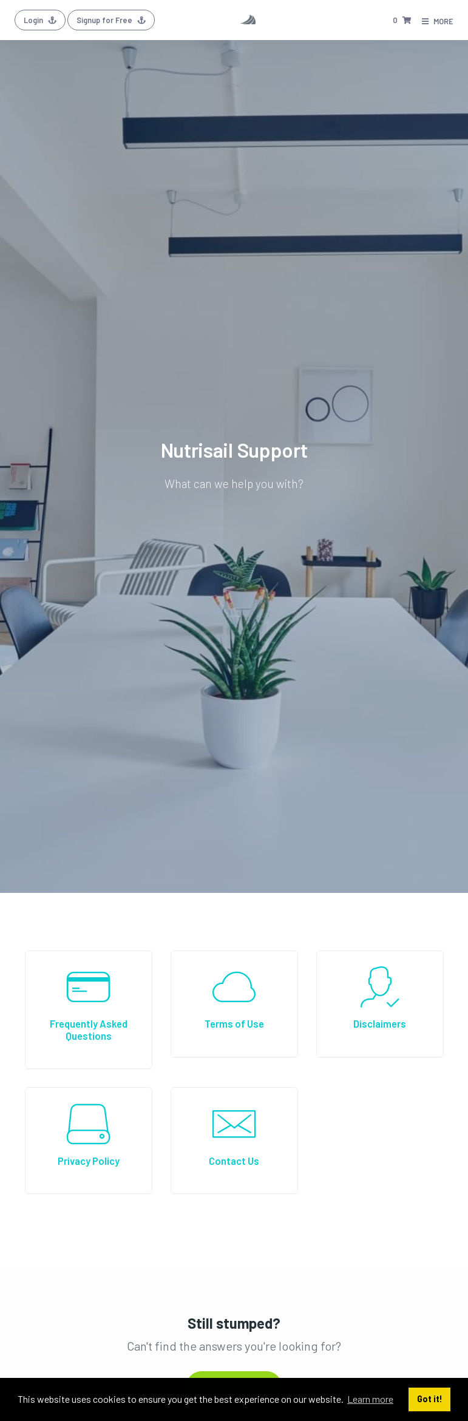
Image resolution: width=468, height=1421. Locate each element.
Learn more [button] (370, 1399)
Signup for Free (111, 20)
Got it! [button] (430, 1399)
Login (40, 20)
